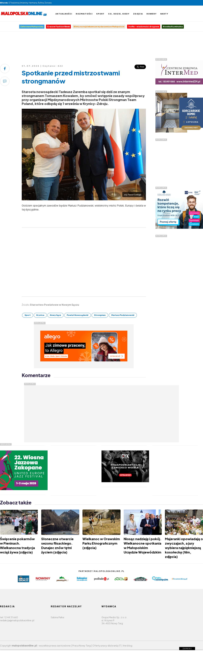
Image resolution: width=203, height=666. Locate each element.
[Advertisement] (101, 46)
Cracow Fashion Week (58, 26)
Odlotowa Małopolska (31, 26)
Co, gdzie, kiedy (119, 14)
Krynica (40, 315)
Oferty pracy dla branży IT (106, 645)
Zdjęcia (138, 14)
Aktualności (64, 14)
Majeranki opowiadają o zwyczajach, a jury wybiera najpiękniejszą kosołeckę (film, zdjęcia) (184, 548)
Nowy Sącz (55, 315)
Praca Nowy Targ (81, 645)
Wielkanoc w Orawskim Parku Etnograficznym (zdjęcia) (101, 543)
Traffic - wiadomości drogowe (143, 26)
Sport (100, 14)
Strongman (100, 315)
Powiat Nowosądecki (77, 315)
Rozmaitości (84, 14)
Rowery (152, 14)
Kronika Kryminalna (173, 26)
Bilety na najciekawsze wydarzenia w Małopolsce (99, 26)
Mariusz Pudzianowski (122, 315)
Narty (164, 14)
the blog (127, 645)
